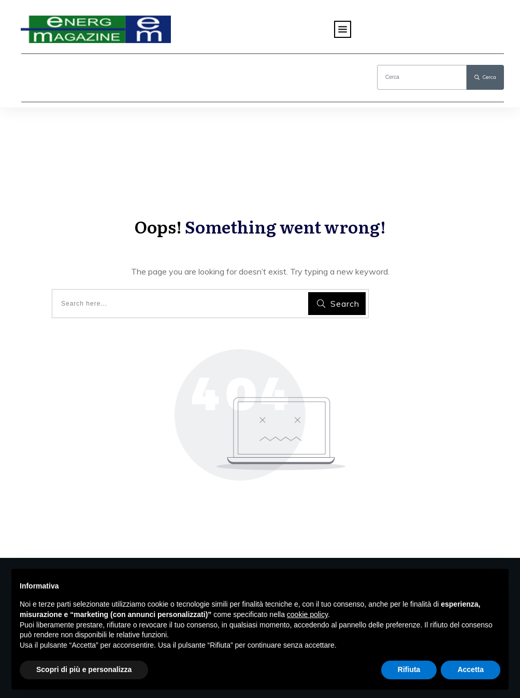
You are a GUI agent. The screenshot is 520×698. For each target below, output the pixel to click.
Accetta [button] (470, 669)
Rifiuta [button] (409, 669)
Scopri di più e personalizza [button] (84, 669)
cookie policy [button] (307, 614)
